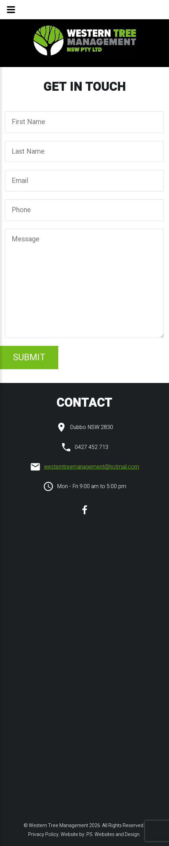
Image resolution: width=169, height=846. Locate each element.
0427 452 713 (91, 447)
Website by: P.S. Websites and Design (100, 834)
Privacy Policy (43, 834)
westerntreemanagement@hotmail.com (91, 467)
